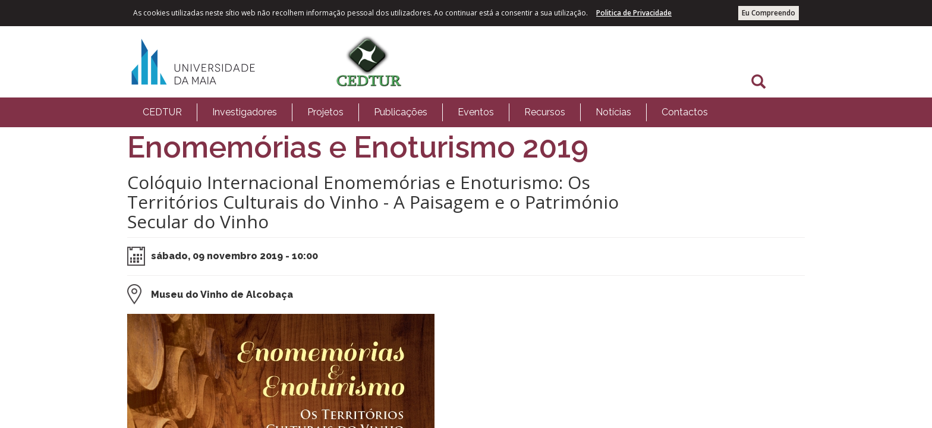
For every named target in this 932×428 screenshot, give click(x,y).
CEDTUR (162, 112)
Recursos (544, 112)
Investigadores (244, 112)
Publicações (400, 112)
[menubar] (425, 112)
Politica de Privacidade (634, 13)
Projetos (325, 112)
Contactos (685, 112)
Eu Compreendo (768, 13)
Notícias (613, 112)
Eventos (476, 112)
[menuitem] (162, 112)
